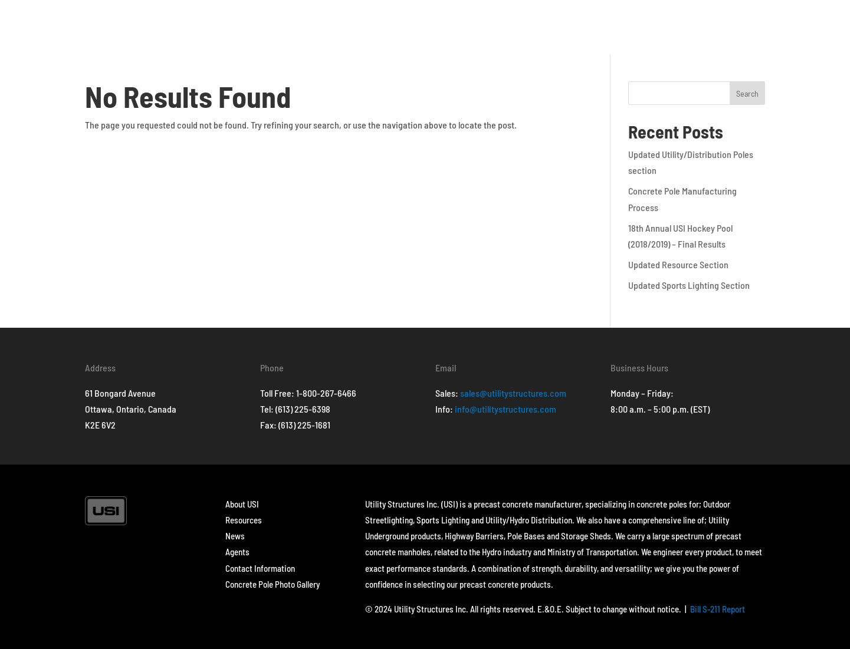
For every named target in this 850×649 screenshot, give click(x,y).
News (235, 536)
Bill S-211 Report (717, 609)
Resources (243, 520)
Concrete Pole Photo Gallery (272, 584)
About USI (242, 504)
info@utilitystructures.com (505, 408)
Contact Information (260, 568)
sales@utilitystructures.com (513, 392)
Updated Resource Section (678, 264)
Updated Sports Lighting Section (689, 285)
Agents (237, 551)
